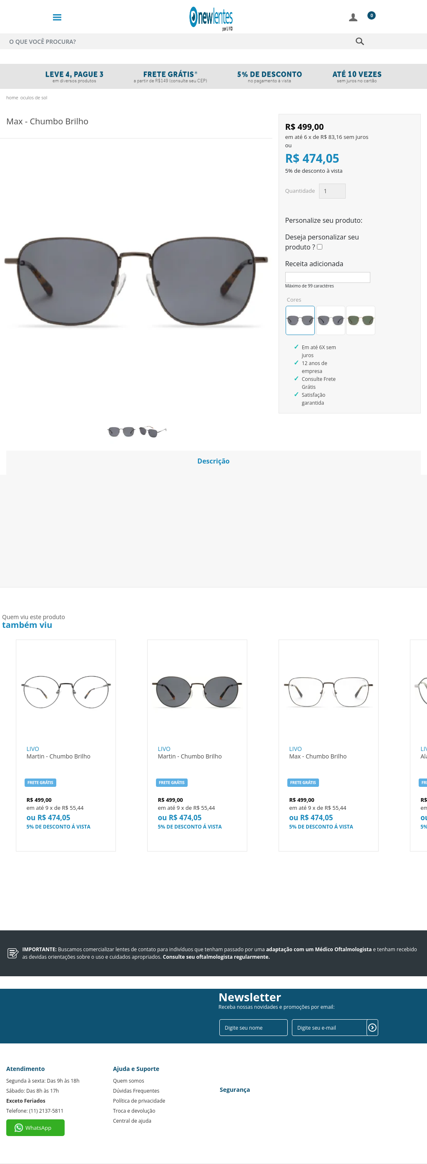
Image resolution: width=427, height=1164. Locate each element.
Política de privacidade (139, 1100)
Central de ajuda (132, 1120)
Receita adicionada (314, 263)
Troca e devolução (134, 1110)
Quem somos (128, 1080)
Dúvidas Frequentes (136, 1090)
